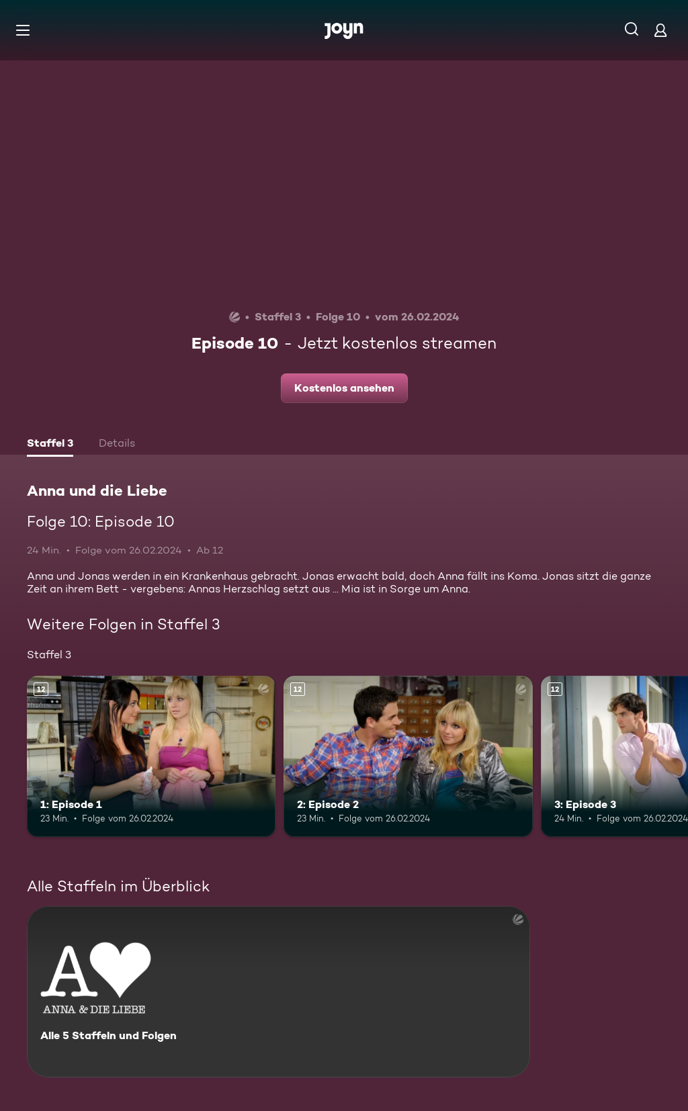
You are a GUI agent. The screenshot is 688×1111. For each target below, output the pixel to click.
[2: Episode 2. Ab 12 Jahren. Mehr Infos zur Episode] (408, 757)
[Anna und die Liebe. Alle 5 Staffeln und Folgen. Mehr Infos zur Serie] (278, 991)
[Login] (660, 30)
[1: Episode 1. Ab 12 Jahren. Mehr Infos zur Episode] (151, 757)
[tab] (50, 445)
